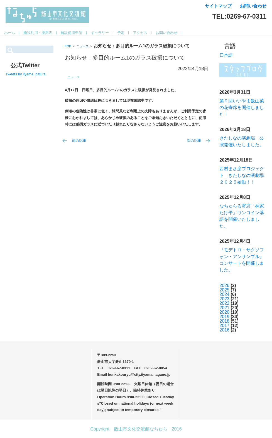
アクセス (145, 33)
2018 (224, 321)
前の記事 (79, 140)
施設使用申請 (77, 33)
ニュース (82, 46)
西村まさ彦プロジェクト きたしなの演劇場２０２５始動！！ (241, 175)
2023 (224, 298)
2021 (224, 307)
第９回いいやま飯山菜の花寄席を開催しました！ (241, 107)
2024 (224, 294)
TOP (68, 46)
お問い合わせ (172, 33)
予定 (126, 33)
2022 (224, 303)
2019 (224, 316)
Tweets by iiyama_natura (26, 74)
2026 (224, 285)
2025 (224, 290)
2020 (224, 312)
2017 (224, 325)
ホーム (15, 33)
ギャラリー (105, 33)
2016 (224, 330)
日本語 (226, 55)
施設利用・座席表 (43, 33)
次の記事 (194, 140)
